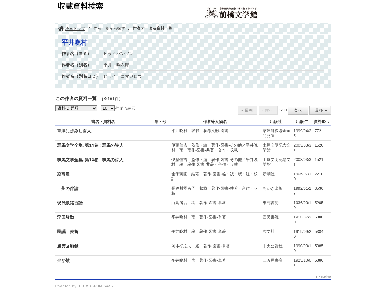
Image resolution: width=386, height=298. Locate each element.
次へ (297, 110)
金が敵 (63, 260)
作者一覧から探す (109, 28)
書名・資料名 (103, 121)
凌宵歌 (63, 174)
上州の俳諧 (67, 188)
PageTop (325, 276)
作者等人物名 (215, 121)
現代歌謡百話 (70, 202)
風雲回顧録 (67, 246)
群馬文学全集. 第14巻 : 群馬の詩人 (90, 145)
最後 (319, 110)
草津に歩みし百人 (74, 131)
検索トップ (71, 28)
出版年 (302, 121)
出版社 (276, 121)
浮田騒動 (65, 217)
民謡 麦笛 (67, 231)
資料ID (320, 121)
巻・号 (160, 121)
